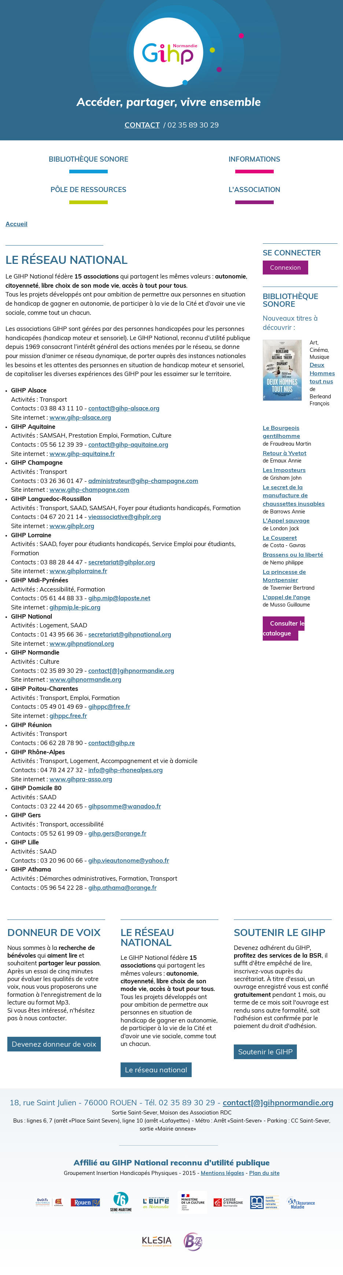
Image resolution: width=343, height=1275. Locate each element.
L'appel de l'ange (286, 598)
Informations (254, 159)
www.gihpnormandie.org (85, 680)
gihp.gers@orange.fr (117, 834)
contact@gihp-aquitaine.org (128, 445)
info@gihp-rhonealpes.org (125, 771)
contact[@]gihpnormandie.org (131, 671)
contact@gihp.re (111, 744)
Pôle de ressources (88, 190)
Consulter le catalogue (284, 629)
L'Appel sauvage (286, 521)
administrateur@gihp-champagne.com (143, 481)
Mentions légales (222, 1173)
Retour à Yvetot (284, 454)
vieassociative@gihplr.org (124, 517)
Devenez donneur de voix (54, 1045)
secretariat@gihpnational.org (129, 635)
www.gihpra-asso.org (80, 780)
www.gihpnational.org (81, 644)
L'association (254, 190)
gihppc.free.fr (68, 716)
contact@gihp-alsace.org (123, 409)
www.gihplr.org (71, 527)
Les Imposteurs (284, 470)
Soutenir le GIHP (265, 1052)
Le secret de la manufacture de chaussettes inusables (294, 496)
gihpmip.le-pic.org (74, 608)
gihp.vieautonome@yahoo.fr (128, 861)
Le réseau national (156, 1070)
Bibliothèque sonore (88, 159)
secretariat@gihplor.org (121, 563)
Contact (142, 125)
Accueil (16, 224)
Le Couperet (280, 538)
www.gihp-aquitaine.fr (82, 454)
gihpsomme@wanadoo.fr (124, 807)
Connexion (285, 268)
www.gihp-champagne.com (89, 490)
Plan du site (264, 1173)
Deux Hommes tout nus (322, 373)
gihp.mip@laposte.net (119, 599)
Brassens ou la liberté (293, 555)
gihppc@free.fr (109, 707)
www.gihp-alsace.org (80, 418)
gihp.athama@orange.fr (122, 888)
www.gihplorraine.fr (78, 572)
